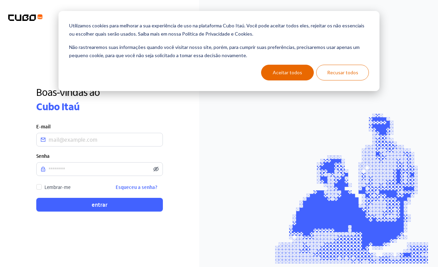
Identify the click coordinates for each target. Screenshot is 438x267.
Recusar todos (342, 72)
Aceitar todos (287, 72)
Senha (43, 156)
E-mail (43, 126)
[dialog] (219, 51)
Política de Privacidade (206, 34)
